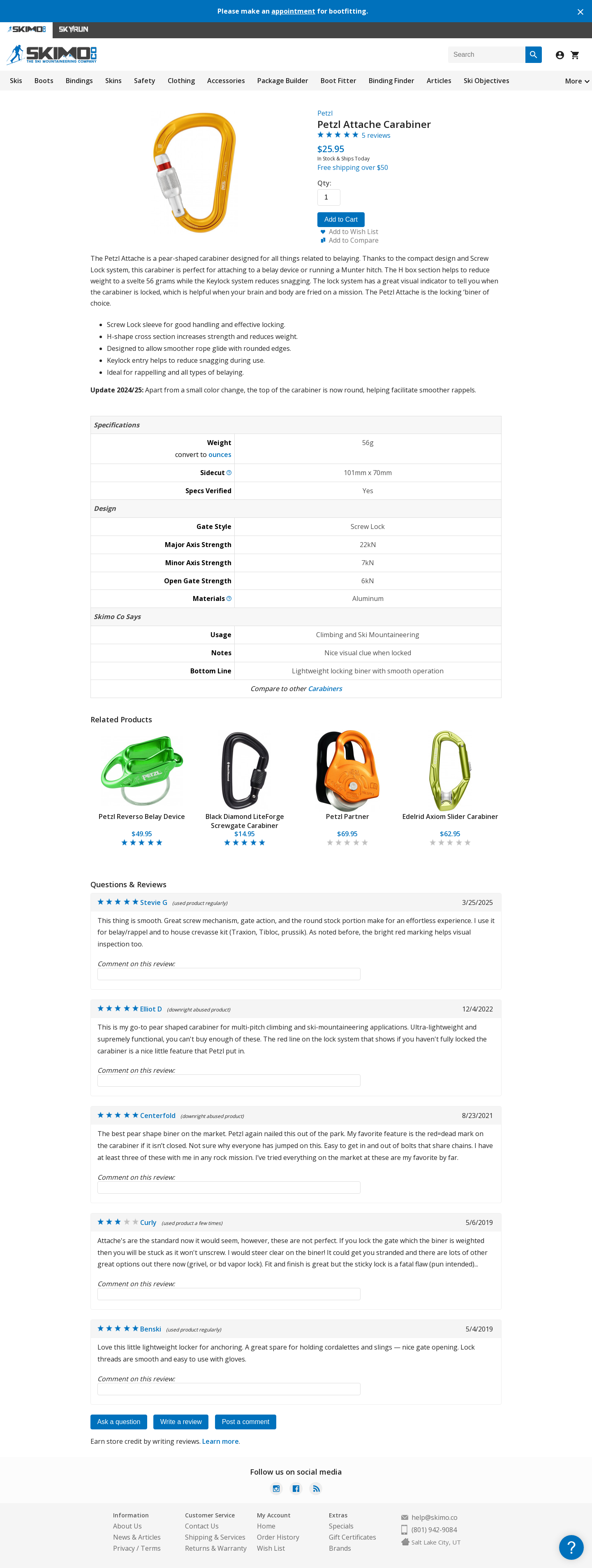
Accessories (226, 80)
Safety (144, 80)
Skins (113, 80)
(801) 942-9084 (434, 1529)
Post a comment (247, 1421)
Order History (278, 1537)
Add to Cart (341, 219)
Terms (151, 1548)
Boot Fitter (338, 80)
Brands (340, 1548)
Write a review (182, 1421)
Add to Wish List (353, 231)
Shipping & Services (215, 1537)
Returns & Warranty (216, 1548)
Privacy (124, 1548)
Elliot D (151, 1009)
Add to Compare (354, 240)
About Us (127, 1526)
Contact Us (202, 1526)
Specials (341, 1526)
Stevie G (153, 902)
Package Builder (282, 80)
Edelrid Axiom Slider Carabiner (450, 816)
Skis (16, 80)
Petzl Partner (347, 816)
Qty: (324, 183)
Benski (150, 1329)
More (573, 81)
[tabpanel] (142, 789)
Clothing (181, 80)
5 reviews (376, 135)
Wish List (271, 1548)
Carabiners (325, 688)
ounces (219, 454)
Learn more (220, 1441)
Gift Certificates (352, 1537)
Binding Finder (391, 80)
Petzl (325, 113)
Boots (44, 80)
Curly (148, 1222)
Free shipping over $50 (352, 167)
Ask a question (119, 1421)
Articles (439, 80)
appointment (293, 11)
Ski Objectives (486, 80)
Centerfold (158, 1115)
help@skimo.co (435, 1517)
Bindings (79, 80)
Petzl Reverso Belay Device (142, 816)
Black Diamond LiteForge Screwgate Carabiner (245, 821)
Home (266, 1526)
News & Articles (137, 1537)
